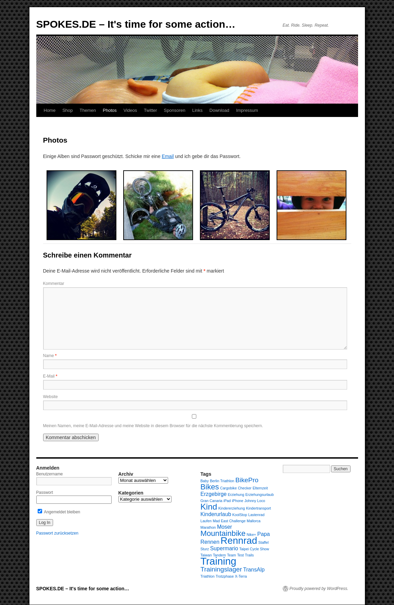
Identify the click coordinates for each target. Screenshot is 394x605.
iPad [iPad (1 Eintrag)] (227, 501)
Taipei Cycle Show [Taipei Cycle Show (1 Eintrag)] (254, 549)
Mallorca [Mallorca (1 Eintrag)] (253, 521)
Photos (109, 110)
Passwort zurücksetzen (57, 533)
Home (50, 110)
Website (50, 396)
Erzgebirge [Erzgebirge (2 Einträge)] (214, 494)
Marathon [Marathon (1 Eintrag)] (208, 527)
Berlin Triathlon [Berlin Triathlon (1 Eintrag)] (222, 481)
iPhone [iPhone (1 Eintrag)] (237, 501)
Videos (130, 110)
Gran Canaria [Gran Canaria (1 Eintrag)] (212, 501)
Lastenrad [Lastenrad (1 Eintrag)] (256, 515)
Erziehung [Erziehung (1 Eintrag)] (236, 494)
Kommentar (53, 283)
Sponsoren (175, 110)
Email (168, 156)
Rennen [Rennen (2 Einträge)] (210, 542)
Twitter (150, 110)
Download (219, 110)
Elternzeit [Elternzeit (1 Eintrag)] (260, 488)
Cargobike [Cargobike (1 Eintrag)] (228, 488)
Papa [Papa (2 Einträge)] (263, 534)
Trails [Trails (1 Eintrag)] (249, 555)
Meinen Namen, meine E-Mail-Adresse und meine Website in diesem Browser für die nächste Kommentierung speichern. (153, 425)
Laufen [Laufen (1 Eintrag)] (206, 521)
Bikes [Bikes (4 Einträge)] (210, 487)
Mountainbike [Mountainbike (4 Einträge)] (223, 533)
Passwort (44, 492)
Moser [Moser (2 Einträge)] (224, 527)
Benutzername (49, 474)
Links (197, 110)
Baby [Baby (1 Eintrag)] (205, 481)
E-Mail (50, 376)
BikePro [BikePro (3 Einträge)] (247, 480)
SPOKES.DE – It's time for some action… (136, 24)
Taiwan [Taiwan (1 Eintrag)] (206, 555)
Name (50, 355)
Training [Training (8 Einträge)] (219, 561)
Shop (67, 110)
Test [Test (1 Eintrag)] (240, 555)
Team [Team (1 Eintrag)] (231, 555)
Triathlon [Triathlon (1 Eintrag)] (208, 576)
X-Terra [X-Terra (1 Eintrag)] (241, 576)
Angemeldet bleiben (59, 512)
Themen (88, 110)
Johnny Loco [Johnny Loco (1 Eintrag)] (254, 501)
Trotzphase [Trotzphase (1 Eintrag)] (225, 576)
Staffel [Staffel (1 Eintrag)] (263, 542)
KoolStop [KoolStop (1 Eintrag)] (239, 515)
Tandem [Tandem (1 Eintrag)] (219, 555)
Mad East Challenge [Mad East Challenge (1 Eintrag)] (229, 521)
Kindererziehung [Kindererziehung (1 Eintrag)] (231, 508)
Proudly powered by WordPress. (319, 588)
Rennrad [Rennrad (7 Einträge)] (238, 540)
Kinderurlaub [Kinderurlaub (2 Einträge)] (216, 514)
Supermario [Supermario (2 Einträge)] (224, 548)
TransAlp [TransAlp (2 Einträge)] (254, 570)
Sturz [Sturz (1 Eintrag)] (205, 549)
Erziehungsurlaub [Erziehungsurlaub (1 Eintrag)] (259, 494)
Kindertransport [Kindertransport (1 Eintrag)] (258, 508)
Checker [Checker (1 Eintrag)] (245, 488)
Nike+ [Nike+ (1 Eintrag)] (251, 534)
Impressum (247, 110)
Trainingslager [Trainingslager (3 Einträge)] (221, 569)
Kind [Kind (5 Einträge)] (209, 506)
